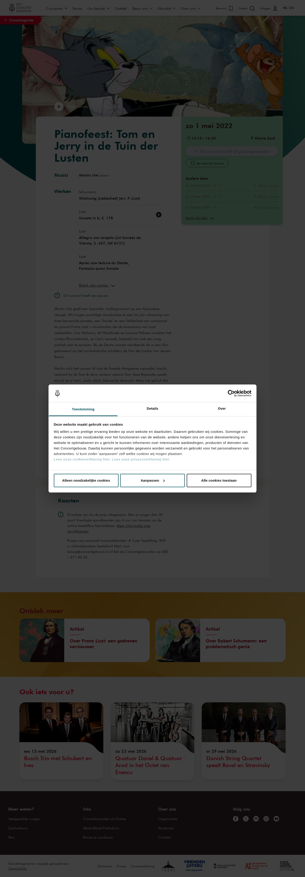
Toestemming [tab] (83, 409)
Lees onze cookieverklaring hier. (82, 459)
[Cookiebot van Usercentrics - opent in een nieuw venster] (231, 393)
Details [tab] (152, 408)
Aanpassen (153, 480)
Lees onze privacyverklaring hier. (141, 459)
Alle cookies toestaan (219, 480)
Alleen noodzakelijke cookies (86, 480)
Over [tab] (222, 408)
